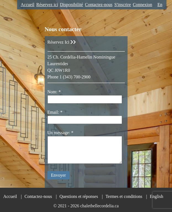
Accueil (28, 4)
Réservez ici (47, 4)
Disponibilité (71, 4)
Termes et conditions (123, 196)
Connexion (142, 4)
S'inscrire (122, 4)
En (159, 4)
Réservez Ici (61, 42)
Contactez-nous (99, 4)
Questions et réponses (78, 196)
